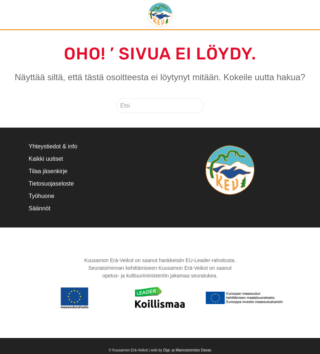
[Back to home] (160, 14)
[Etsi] (160, 105)
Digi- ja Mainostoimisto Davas (187, 350)
